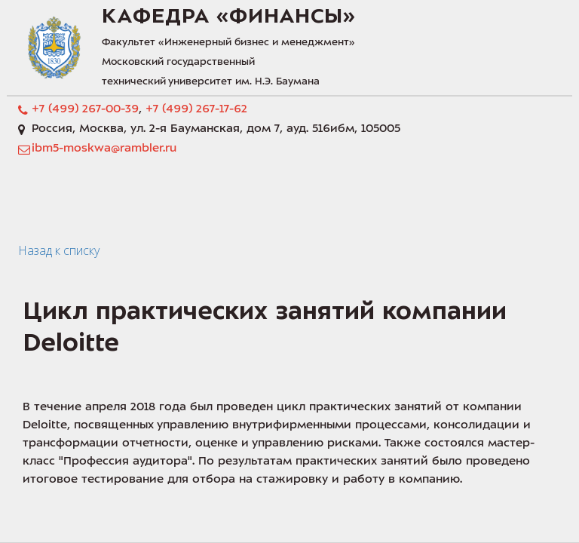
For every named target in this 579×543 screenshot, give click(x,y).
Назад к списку (59, 250)
